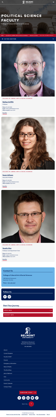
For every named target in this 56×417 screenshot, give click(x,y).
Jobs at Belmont (8, 373)
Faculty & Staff (34, 35)
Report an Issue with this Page (13, 414)
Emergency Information (10, 363)
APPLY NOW (28, 310)
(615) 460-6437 (11, 283)
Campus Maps (8, 386)
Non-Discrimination (41, 414)
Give (5, 376)
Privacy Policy (32, 414)
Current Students (8, 353)
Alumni (5, 350)
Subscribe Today (28, 393)
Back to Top (28, 404)
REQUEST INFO (28, 315)
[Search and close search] (2, 2)
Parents (6, 360)
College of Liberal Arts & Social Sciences (17, 35)
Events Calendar (8, 383)
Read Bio (5, 113)
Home (2, 35)
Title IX (48, 414)
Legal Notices (24, 414)
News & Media (7, 366)
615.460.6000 (28, 346)
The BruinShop (7, 370)
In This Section (28, 38)
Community (7, 380)
